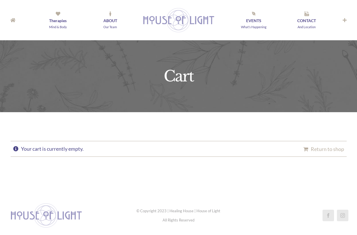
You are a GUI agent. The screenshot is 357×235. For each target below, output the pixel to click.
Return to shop (327, 149)
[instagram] (342, 215)
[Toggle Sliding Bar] (345, 20)
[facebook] (328, 215)
